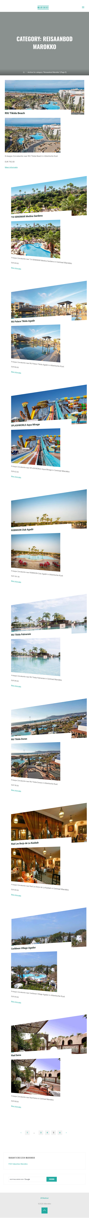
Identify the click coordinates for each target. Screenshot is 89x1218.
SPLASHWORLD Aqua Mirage (26, 425)
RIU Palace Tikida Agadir (23, 321)
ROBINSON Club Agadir (22, 530)
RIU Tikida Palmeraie (21, 634)
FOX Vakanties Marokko (19, 1164)
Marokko (43, 7)
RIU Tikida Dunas (19, 739)
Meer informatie (11, 167)
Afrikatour (44, 1198)
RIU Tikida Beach (15, 113)
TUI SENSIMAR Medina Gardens (27, 216)
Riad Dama (16, 1055)
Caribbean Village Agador (24, 948)
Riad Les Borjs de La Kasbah (25, 843)
